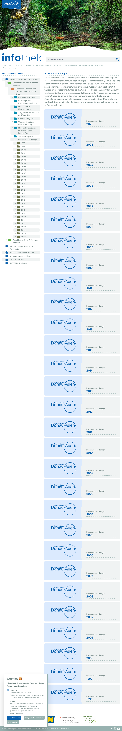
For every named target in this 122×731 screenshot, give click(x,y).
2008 (23, 176)
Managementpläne (26, 97)
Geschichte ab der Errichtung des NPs (48, 65)
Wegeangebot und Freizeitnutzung (26, 123)
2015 (23, 200)
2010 (23, 183)
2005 (23, 166)
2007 (23, 173)
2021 (23, 220)
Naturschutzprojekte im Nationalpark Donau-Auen (27, 130)
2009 (23, 180)
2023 (23, 226)
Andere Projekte (25, 136)
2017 (23, 206)
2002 (23, 156)
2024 (23, 230)
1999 (23, 146)
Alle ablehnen (13, 722)
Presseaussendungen (27, 140)
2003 (23, 160)
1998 (23, 143)
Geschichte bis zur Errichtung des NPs (25, 241)
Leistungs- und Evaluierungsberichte (27, 101)
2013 (23, 193)
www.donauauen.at (41, 728)
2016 (23, 203)
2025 (23, 233)
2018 (23, 210)
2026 (23, 237)
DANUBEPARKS (17, 259)
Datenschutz (65, 728)
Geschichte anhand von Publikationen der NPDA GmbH (84, 65)
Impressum (54, 728)
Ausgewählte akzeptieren (34, 718)
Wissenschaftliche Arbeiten (22, 252)
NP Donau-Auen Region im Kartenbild (21, 247)
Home (4, 65)
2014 (23, 196)
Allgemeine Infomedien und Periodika (28, 113)
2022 (23, 223)
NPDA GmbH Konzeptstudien (25, 107)
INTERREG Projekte (18, 263)
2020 (23, 216)
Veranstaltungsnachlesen (21, 256)
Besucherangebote (26, 118)
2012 (23, 190)
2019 (23, 213)
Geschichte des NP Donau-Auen (20, 65)
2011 (23, 186)
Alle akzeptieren (14, 718)
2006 (23, 170)
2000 (23, 150)
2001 (23, 153)
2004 (23, 163)
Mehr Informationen (16, 713)
